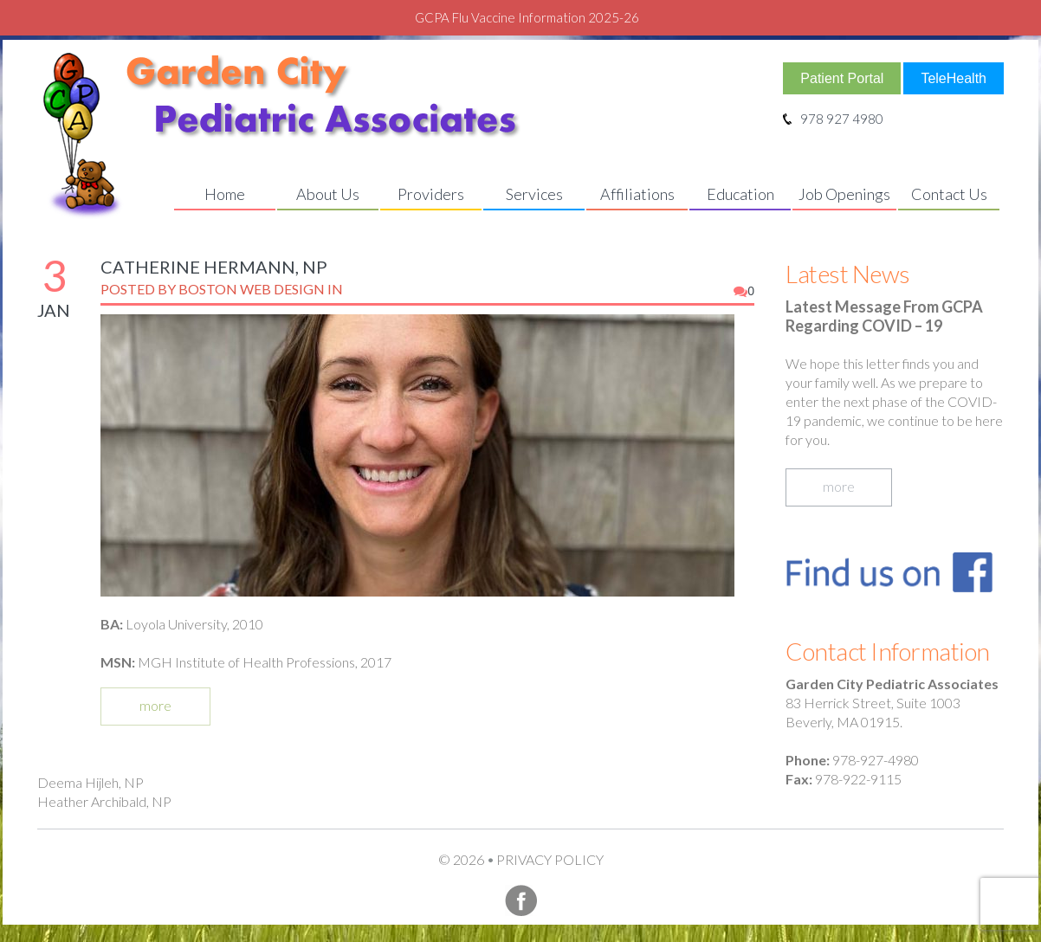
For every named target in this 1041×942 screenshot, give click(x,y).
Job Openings (844, 193)
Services (534, 193)
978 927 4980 (833, 118)
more (155, 705)
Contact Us (949, 193)
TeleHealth (953, 78)
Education (740, 193)
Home (224, 193)
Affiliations (637, 193)
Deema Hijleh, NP (90, 782)
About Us (327, 193)
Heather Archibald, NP (104, 801)
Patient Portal (841, 78)
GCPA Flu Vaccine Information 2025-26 (527, 17)
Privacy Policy (550, 859)
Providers (431, 193)
